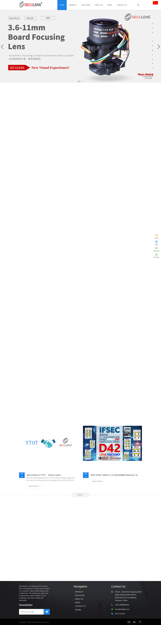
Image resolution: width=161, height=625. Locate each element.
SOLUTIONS (85, 5)
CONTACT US (122, 5)
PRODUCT (73, 5)
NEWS (109, 5)
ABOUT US (99, 5)
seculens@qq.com (122, 610)
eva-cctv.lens (120, 614)
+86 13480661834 (122, 605)
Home (62, 5)
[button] (2, 46)
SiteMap (78, 610)
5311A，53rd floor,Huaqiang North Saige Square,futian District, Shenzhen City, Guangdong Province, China (128, 597)
